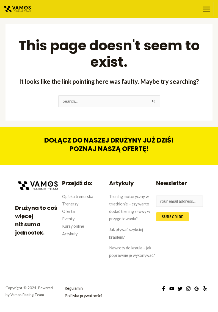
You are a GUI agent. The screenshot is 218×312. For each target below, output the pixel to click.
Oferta (68, 211)
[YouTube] (171, 288)
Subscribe (172, 217)
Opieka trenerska (77, 196)
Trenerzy (70, 204)
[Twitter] (180, 288)
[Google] (196, 288)
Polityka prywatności (83, 295)
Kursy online (73, 226)
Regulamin (74, 288)
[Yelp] (204, 288)
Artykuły (70, 234)
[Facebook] (163, 288)
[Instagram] (188, 288)
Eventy (68, 218)
